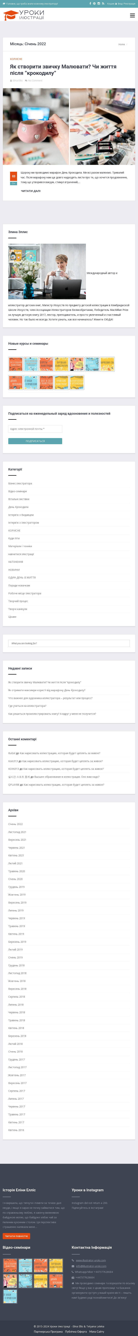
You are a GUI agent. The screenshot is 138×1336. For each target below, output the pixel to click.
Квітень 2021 (16, 855)
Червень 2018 (16, 1012)
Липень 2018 (16, 1004)
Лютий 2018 (15, 1044)
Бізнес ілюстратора (20, 483)
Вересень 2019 (17, 902)
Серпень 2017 (16, 1090)
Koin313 (13, 761)
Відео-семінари (17, 491)
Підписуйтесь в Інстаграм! (87, 1207)
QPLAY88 (13, 784)
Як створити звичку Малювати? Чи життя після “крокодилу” (44, 682)
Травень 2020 (16, 871)
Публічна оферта (76, 1331)
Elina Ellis (18, 80)
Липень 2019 (16, 910)
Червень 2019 (16, 918)
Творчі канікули (17, 609)
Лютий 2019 (15, 949)
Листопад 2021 (17, 832)
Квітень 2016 (16, 1130)
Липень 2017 (16, 1098)
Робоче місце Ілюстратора (24, 593)
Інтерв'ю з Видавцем (21, 515)
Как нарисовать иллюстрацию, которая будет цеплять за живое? (60, 753)
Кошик (110, 3)
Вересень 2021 (17, 839)
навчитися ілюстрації (21, 554)
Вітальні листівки (18, 499)
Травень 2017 (16, 1114)
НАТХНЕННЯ (15, 562)
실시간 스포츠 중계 (19, 776)
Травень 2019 (16, 926)
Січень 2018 (15, 1051)
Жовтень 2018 (17, 981)
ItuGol (11, 753)
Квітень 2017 (16, 1122)
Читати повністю (16, 1236)
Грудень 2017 (16, 1059)
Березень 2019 (17, 941)
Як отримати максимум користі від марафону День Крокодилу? (46, 690)
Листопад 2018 (17, 973)
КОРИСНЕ (16, 59)
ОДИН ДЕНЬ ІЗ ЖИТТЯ (22, 577)
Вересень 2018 (17, 988)
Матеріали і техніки (20, 546)
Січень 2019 (15, 957)
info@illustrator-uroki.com (91, 1266)
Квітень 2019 (16, 934)
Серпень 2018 (16, 996)
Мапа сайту (96, 1331)
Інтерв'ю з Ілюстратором (23, 522)
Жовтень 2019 (17, 894)
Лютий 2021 (15, 863)
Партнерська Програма (48, 1331)
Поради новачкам (19, 585)
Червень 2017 (16, 1106)
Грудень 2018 (16, 965)
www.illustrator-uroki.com (91, 1260)
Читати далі (31, 191)
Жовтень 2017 (17, 1075)
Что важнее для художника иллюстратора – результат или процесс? (50, 698)
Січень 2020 (15, 879)
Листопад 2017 (17, 1067)
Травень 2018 (16, 1020)
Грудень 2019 (16, 887)
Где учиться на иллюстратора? (27, 706)
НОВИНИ (14, 569)
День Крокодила (18, 507)
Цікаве (12, 616)
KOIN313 (13, 768)
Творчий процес (18, 601)
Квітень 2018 (16, 1028)
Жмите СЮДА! (103, 319)
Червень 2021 (16, 847)
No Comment (35, 80)
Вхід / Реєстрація (125, 3)
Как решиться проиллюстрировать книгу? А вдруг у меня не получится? (52, 713)
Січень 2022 (15, 824)
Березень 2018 (17, 1036)
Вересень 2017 (17, 1083)
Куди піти (14, 538)
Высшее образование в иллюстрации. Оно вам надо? (66, 776)
